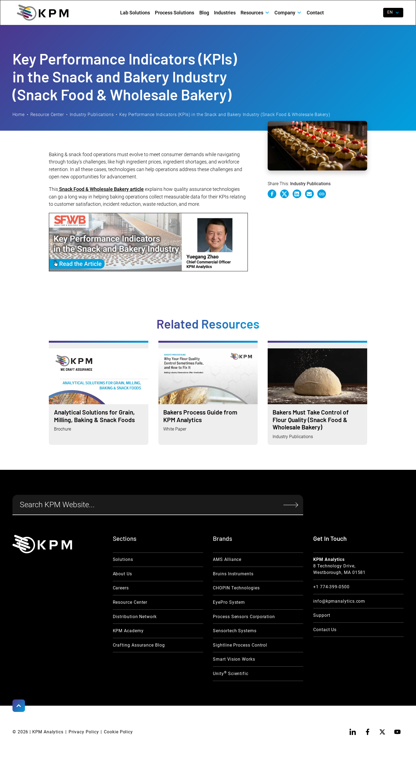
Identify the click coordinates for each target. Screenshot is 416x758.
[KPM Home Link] (42, 544)
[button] (255, 13)
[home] (42, 12)
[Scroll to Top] (18, 705)
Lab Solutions (135, 12)
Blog (204, 12)
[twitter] (382, 732)
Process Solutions (174, 12)
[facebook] (367, 732)
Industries (225, 12)
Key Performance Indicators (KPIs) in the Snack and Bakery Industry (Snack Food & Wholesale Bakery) (224, 114)
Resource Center (47, 114)
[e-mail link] (309, 194)
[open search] (375, 12)
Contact (315, 12)
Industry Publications (92, 114)
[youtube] (397, 732)
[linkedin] (352, 732)
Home (18, 114)
